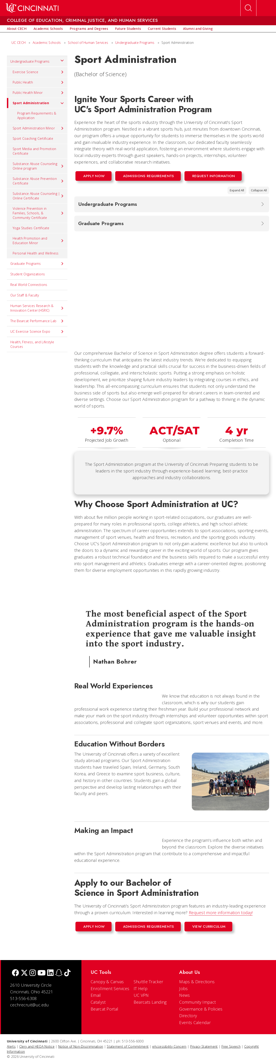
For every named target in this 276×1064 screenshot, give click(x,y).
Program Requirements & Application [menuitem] (36, 115)
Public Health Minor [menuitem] (38, 92)
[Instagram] (32, 973)
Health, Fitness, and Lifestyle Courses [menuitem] (32, 344)
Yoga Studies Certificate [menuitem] (31, 228)
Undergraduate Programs (135, 42)
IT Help (140, 988)
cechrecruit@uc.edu (29, 1005)
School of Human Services (88, 42)
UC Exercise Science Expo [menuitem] (37, 331)
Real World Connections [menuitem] (28, 284)
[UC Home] (32, 8)
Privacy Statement (204, 1046)
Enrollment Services (110, 988)
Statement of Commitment (128, 1046)
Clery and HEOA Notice (37, 1046)
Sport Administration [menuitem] (35, 103)
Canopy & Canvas (107, 981)
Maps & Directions (197, 981)
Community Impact (197, 1002)
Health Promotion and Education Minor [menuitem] (38, 240)
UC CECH (19, 42)
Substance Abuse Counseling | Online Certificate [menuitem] (38, 195)
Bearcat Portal (104, 1009)
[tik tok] (67, 973)
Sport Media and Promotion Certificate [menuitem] (34, 151)
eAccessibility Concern (169, 1046)
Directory (188, 1015)
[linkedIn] (50, 973)
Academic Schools (47, 42)
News (184, 995)
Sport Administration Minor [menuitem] (38, 128)
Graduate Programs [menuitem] (37, 263)
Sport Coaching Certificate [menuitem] (33, 138)
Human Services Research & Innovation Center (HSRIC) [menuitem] (37, 308)
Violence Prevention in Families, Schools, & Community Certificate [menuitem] (38, 213)
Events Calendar (195, 1022)
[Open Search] (248, 8)
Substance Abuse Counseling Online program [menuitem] (38, 166)
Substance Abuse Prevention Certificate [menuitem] (38, 180)
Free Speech (231, 1046)
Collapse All (259, 190)
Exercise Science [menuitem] (38, 72)
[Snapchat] (59, 973)
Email (96, 995)
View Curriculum (209, 926)
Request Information (213, 176)
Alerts (11, 1046)
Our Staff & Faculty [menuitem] (24, 295)
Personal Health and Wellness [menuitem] (35, 253)
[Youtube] (41, 973)
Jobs (183, 988)
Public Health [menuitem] (38, 82)
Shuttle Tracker (148, 981)
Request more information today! (221, 912)
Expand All (237, 190)
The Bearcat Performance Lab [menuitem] (37, 321)
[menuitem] (16, 28)
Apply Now (94, 176)
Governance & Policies (200, 1009)
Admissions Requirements (148, 176)
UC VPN (141, 995)
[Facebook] (15, 973)
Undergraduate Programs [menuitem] (37, 60)
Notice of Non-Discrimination (80, 1046)
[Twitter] (24, 973)
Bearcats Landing (150, 1002)
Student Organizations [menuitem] (27, 274)
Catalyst (98, 1002)
